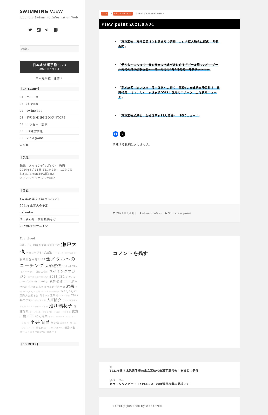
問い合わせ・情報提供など (38, 219)
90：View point (32, 138)
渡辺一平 (52, 331)
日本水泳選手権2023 (52, 295)
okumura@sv (152, 213)
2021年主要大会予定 (34, 205)
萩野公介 (56, 281)
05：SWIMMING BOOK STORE (43, 117)
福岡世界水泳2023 (32, 259)
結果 (70, 286)
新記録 (55, 322)
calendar (27, 212)
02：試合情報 (29, 104)
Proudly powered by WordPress (138, 406)
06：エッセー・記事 (34, 124)
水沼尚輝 (31, 252)
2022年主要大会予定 (34, 226)
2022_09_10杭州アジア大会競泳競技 (41, 291)
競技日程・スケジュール (50, 327)
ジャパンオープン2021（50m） (45, 312)
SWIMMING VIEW (41, 11)
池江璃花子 (61, 306)
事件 (68, 295)
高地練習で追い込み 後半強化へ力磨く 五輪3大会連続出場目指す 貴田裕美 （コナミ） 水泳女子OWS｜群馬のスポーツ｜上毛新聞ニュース (169, 92)
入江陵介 (54, 300)
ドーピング (58, 253)
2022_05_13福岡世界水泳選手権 (40, 245)
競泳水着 (70, 327)
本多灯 (52, 316)
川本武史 (60, 316)
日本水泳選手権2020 (38, 277)
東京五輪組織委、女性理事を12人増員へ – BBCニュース (160, 115)
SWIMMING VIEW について (40, 198)
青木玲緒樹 (70, 253)
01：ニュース (29, 97)
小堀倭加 (66, 312)
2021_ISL (57, 276)
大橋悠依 (53, 265)
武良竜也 (64, 323)
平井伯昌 (40, 322)
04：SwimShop (31, 111)
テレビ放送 (44, 252)
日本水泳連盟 (39, 300)
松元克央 (41, 316)
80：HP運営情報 (31, 131)
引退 (64, 266)
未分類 (24, 145)
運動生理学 (42, 271)
